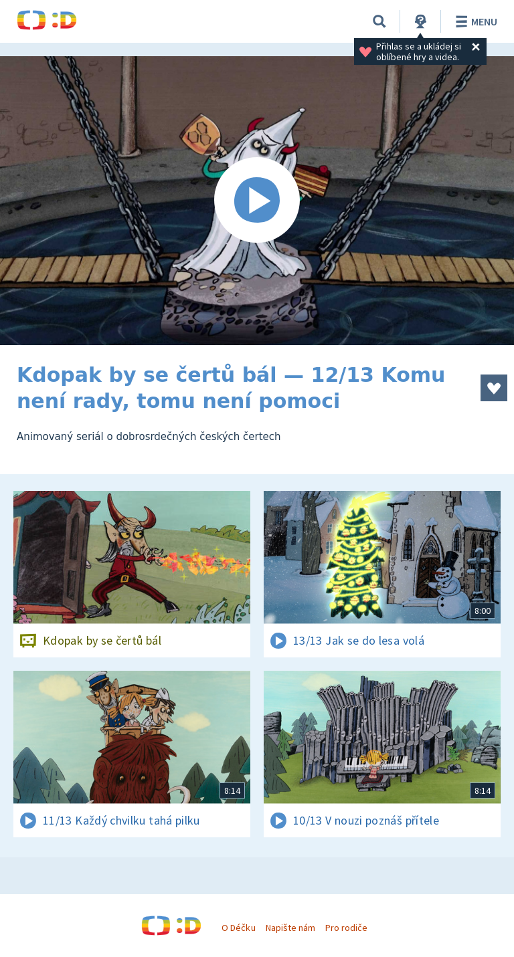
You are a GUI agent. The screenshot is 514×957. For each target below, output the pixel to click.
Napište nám (290, 928)
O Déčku (238, 928)
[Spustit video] (257, 200)
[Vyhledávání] (379, 21)
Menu (474, 21)
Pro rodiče (346, 928)
